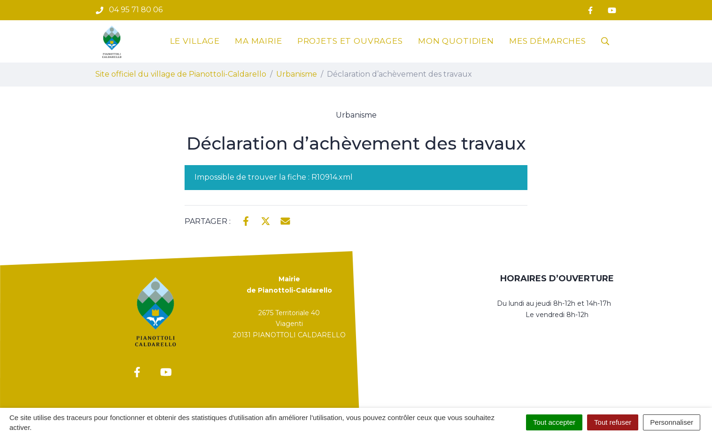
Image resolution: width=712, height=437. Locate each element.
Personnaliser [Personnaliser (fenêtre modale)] (671, 422)
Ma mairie (258, 41)
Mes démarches (547, 41)
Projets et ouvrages (350, 41)
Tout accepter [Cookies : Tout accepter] (554, 422)
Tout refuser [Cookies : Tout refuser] (612, 422)
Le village (195, 41)
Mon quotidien (456, 41)
